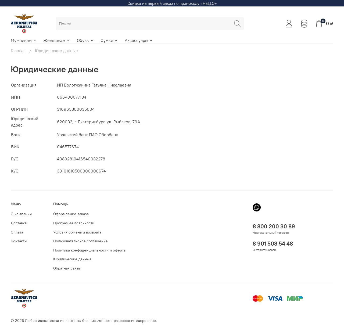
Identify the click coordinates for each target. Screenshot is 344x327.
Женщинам (56, 40)
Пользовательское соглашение (80, 241)
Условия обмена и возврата (77, 232)
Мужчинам (24, 40)
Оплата (17, 232)
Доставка (19, 223)
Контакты (19, 241)
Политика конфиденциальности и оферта (89, 250)
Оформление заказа (71, 213)
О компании (21, 213)
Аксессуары (139, 40)
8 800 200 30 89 (274, 226)
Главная (18, 50)
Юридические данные (72, 259)
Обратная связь (66, 268)
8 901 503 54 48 (273, 243)
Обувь (85, 40)
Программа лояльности (73, 223)
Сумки (109, 40)
